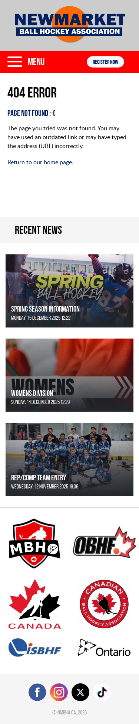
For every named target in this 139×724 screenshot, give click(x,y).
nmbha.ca (66, 712)
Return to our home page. (40, 162)
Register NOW (105, 62)
